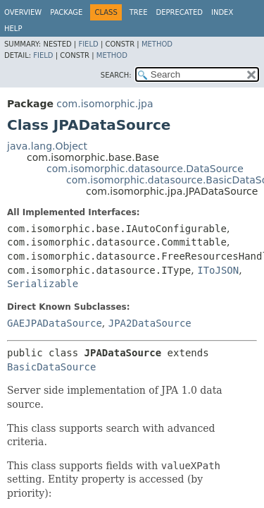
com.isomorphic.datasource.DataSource (145, 168)
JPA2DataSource (149, 323)
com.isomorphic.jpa (104, 103)
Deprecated (179, 12)
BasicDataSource (51, 367)
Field (88, 44)
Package (66, 12)
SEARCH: (116, 75)
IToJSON (218, 270)
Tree (139, 12)
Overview (23, 12)
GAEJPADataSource (54, 323)
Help (13, 28)
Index (222, 12)
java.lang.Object (47, 146)
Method (157, 44)
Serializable (42, 283)
